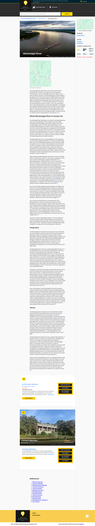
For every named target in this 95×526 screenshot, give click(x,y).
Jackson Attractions (37, 487)
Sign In (85, 1)
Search (67, 14)
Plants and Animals (37, 482)
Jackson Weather (37, 488)
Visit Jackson (36, 501)
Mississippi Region (37, 492)
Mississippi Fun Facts (37, 490)
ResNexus (81, 524)
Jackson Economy (37, 495)
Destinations (36, 515)
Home (34, 513)
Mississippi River (36, 496)
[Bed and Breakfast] (23, 516)
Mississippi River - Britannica (40, 500)
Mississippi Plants (37, 493)
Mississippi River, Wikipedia (39, 485)
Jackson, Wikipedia (37, 483)
